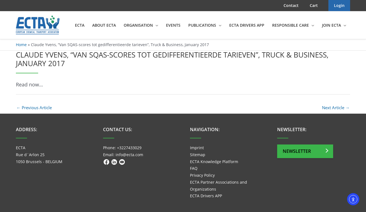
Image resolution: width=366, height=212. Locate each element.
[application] (155, 25)
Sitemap (197, 154)
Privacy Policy (202, 175)
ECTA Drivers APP (206, 195)
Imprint (197, 147)
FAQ (193, 168)
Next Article (336, 107)
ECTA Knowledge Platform (214, 161)
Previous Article (34, 107)
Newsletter (297, 151)
